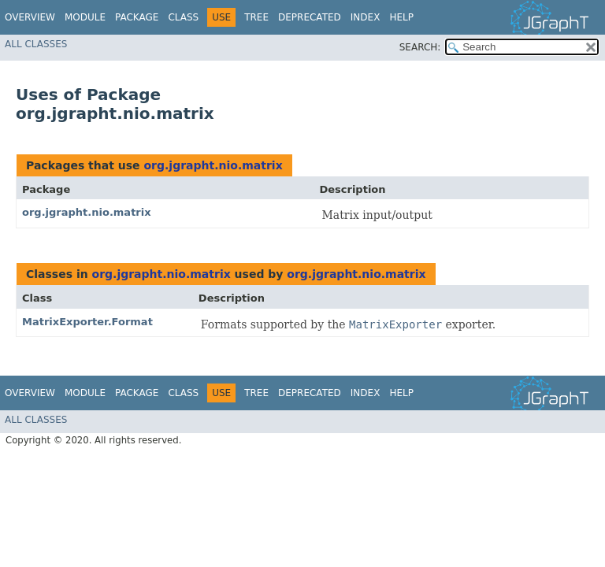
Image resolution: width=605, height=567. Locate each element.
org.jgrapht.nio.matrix (212, 165)
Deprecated (309, 17)
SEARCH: (420, 47)
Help (401, 17)
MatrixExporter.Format (87, 322)
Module (85, 17)
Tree (256, 17)
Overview (30, 17)
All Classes (36, 44)
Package (136, 17)
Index (365, 17)
